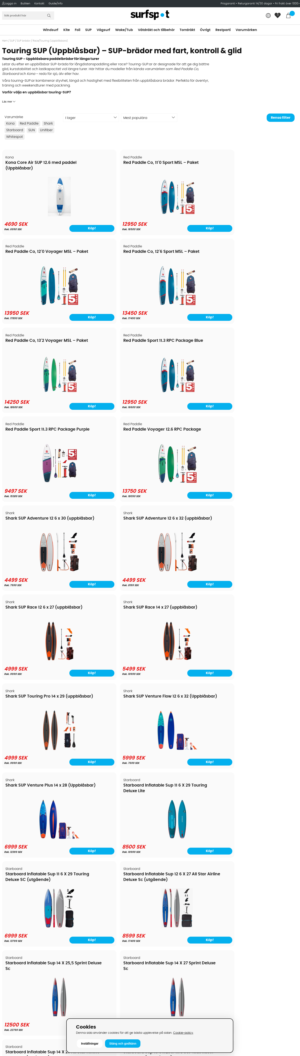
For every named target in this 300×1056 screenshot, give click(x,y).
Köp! (57, 759)
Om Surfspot (14, 904)
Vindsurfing (161, 904)
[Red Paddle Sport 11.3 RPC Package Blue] (112, 304)
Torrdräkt (187, 30)
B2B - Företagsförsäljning (24, 942)
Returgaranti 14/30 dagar (255, 3)
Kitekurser (12, 960)
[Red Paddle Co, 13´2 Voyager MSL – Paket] (38, 304)
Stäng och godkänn (122, 1043)
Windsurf (50, 30)
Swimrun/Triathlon (167, 942)
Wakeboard (162, 923)
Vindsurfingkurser (18, 966)
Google (232, 962)
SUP (88, 30)
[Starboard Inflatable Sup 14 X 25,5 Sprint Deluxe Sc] (187, 569)
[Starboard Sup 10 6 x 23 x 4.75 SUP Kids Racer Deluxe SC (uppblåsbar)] (112, 658)
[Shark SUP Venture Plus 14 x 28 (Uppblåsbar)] (187, 481)
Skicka (287, 932)
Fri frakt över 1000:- (287, 3)
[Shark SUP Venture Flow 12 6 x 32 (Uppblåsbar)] (112, 481)
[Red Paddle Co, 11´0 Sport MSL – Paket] (112, 215)
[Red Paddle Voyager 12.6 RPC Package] (262, 304)
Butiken (25, 3)
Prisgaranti (228, 3)
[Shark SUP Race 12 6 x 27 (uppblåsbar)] (187, 392)
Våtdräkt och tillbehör (156, 30)
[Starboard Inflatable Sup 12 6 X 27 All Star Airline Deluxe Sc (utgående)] (112, 569)
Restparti (223, 30)
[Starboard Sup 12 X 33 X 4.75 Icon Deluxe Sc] (262, 658)
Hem (5, 41)
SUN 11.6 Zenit (19, 782)
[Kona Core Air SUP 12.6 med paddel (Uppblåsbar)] (37, 215)
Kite (66, 30)
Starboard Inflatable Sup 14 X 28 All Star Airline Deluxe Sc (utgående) (35, 611)
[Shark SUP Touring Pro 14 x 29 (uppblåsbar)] (37, 481)
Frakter (10, 923)
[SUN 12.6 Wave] (112, 834)
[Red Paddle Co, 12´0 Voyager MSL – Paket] (187, 215)
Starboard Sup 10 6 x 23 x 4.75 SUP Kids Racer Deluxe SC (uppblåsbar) (107, 611)
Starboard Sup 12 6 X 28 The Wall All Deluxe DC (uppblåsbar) (183, 611)
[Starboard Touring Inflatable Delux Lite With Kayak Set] (187, 746)
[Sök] (28, 15)
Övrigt (205, 30)
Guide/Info (55, 3)
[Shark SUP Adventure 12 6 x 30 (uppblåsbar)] (38, 392)
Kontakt (39, 3)
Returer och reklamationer (25, 935)
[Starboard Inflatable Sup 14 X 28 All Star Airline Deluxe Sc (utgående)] (38, 658)
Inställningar (89, 1043)
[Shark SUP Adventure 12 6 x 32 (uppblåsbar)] (112, 392)
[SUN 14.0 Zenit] (187, 834)
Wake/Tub (124, 30)
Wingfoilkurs (14, 973)
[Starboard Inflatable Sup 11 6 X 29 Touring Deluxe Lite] (262, 481)
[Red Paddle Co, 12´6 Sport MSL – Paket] (262, 215)
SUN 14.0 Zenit (169, 782)
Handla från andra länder (25, 929)
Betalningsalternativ (21, 917)
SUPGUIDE (240, 782)
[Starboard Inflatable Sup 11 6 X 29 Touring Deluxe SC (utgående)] (37, 569)
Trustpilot (233, 1003)
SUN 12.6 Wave (94, 782)
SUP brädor (23, 41)
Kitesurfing (161, 910)
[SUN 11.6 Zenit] (38, 834)
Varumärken (246, 30)
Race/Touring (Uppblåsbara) (50, 41)
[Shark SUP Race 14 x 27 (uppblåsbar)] (262, 392)
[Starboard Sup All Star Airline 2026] (38, 746)
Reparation (13, 954)
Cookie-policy (183, 1032)
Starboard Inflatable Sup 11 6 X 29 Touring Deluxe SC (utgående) (34, 522)
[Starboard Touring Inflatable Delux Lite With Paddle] (262, 746)
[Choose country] (268, 15)
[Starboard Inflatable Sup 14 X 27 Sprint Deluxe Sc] (262, 569)
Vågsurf (103, 30)
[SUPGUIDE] (262, 835)
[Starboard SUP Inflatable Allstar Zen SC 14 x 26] (112, 746)
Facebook (234, 983)
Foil (77, 30)
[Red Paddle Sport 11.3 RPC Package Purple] (187, 304)
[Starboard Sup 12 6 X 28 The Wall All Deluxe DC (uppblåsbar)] (187, 658)
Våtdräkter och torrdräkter (174, 935)
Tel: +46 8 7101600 (93, 1010)
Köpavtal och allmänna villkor (28, 910)
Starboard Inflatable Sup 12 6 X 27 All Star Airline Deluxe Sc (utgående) (109, 522)
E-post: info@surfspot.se (99, 1016)
